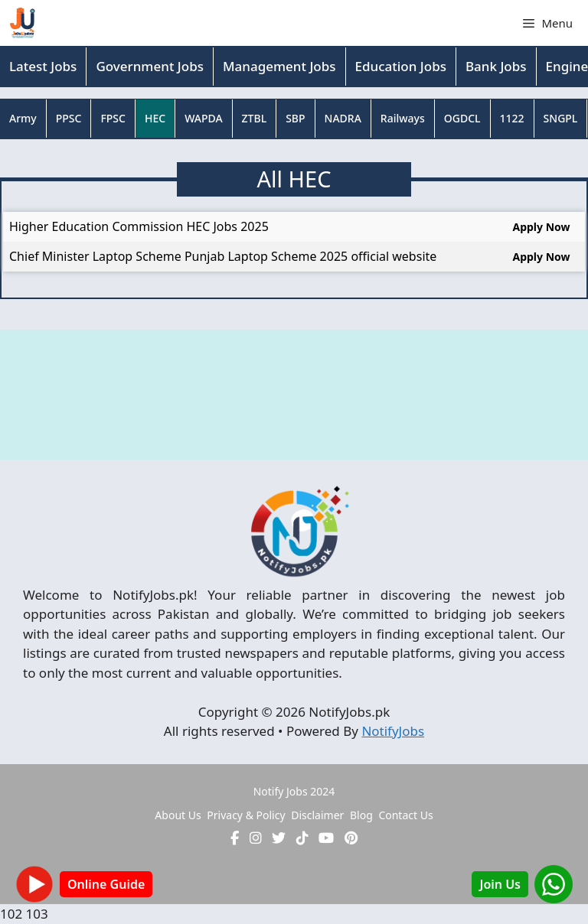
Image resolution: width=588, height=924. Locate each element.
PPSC (69, 118)
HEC (155, 118)
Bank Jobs (496, 66)
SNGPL (561, 118)
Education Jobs (400, 66)
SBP (295, 118)
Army (23, 118)
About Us (178, 815)
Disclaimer (317, 815)
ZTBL (254, 118)
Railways (403, 118)
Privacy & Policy (246, 815)
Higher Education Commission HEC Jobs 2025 (139, 226)
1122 (512, 118)
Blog (361, 815)
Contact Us (405, 815)
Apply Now (541, 227)
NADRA (343, 118)
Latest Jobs (43, 66)
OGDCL (462, 118)
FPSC (113, 118)
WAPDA (203, 118)
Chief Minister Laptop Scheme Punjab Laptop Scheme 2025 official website (222, 256)
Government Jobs (150, 66)
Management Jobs (279, 66)
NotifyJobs (392, 731)
